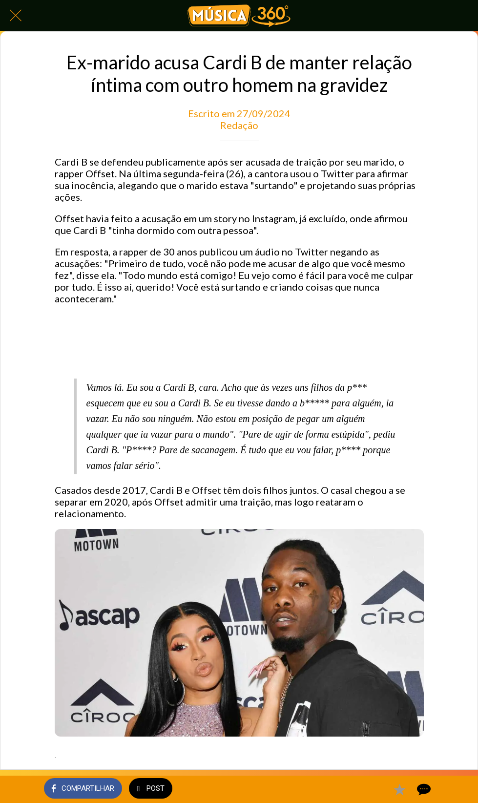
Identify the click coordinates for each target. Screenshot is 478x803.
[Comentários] (423, 789)
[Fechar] (15, 15)
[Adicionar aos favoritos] (399, 789)
